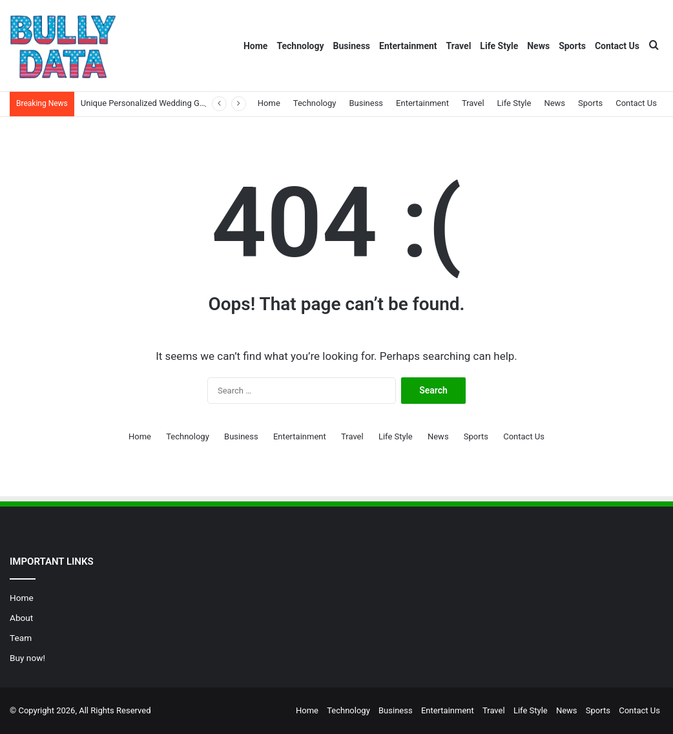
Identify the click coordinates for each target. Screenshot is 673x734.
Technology (300, 46)
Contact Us (617, 46)
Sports (572, 46)
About (21, 618)
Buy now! (27, 658)
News (538, 46)
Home (255, 46)
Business (351, 46)
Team (21, 638)
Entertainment (408, 46)
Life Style (499, 46)
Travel (458, 46)
